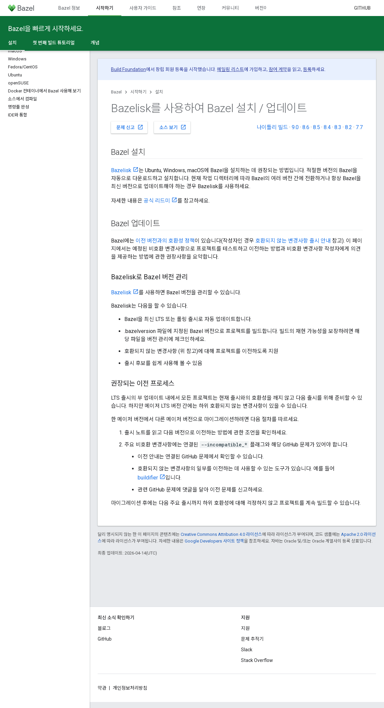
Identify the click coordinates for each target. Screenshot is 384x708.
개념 (95, 42)
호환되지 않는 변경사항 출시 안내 (293, 241)
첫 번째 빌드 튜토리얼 (54, 42)
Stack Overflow (257, 660)
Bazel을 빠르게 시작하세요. (45, 29)
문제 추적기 (252, 639)
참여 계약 (278, 69)
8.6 (305, 127)
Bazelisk (121, 170)
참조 (176, 8)
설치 (159, 91)
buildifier (148, 477)
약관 (102, 688)
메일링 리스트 (230, 69)
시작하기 (138, 91)
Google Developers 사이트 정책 (214, 541)
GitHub (362, 8)
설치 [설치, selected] (12, 42)
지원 (245, 628)
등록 (307, 69)
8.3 (337, 127)
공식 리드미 (157, 201)
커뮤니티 (230, 8)
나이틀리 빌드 (272, 127)
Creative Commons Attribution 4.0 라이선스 (221, 534)
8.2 (348, 127)
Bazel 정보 (69, 8)
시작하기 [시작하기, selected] (104, 8)
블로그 (104, 628)
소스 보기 (172, 127)
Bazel (116, 91)
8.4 (327, 127)
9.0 (295, 127)
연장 (201, 8)
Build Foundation (128, 69)
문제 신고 (129, 127)
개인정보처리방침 (130, 688)
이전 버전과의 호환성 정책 (165, 241)
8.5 (316, 127)
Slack (246, 649)
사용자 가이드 (142, 8)
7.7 (359, 127)
